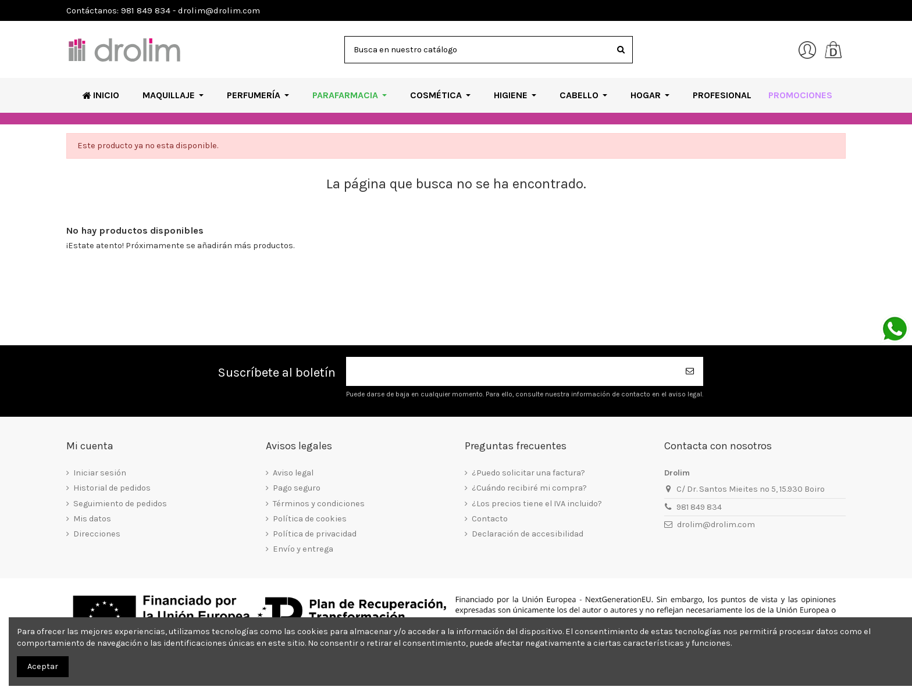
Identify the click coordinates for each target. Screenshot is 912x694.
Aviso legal (293, 473)
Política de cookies (310, 519)
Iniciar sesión (99, 473)
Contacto (490, 519)
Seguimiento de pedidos (120, 504)
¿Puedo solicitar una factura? (528, 473)
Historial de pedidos (112, 488)
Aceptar (42, 666)
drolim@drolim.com (716, 525)
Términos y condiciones (319, 504)
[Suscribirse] (690, 372)
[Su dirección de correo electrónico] (512, 372)
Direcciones (96, 534)
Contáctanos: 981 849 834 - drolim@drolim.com (163, 10)
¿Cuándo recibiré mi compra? (529, 488)
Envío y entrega (303, 549)
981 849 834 (699, 507)
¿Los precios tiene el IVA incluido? (537, 504)
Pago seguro (296, 488)
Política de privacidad (315, 534)
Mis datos (92, 519)
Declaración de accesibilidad (527, 534)
